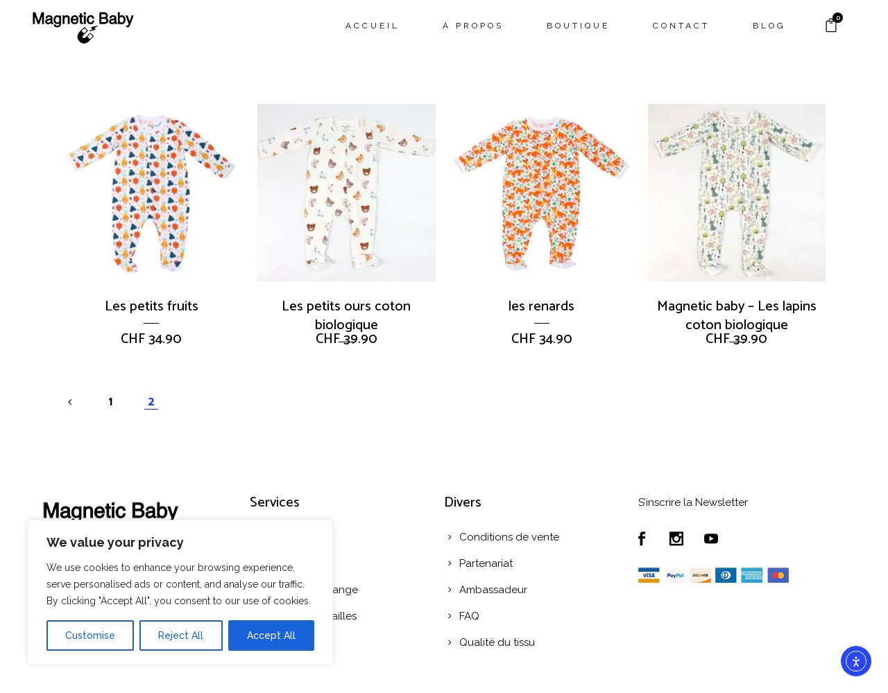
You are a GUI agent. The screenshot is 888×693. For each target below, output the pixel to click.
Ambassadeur (493, 590)
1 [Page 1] (110, 402)
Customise (90, 635)
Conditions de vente (509, 537)
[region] (180, 592)
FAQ (469, 616)
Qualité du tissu (497, 642)
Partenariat (486, 563)
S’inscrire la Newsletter (693, 502)
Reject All (180, 635)
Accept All (271, 635)
